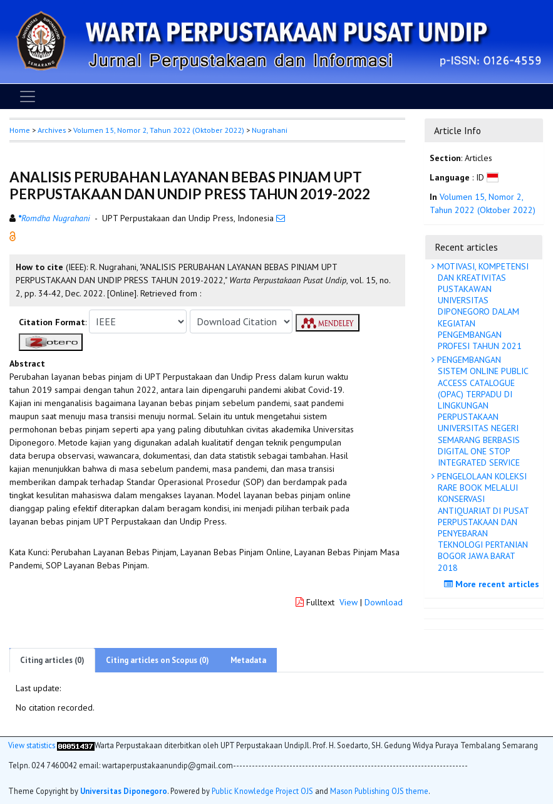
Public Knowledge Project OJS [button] (262, 791)
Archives (52, 130)
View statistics (31, 745)
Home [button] (19, 130)
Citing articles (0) (52, 660)
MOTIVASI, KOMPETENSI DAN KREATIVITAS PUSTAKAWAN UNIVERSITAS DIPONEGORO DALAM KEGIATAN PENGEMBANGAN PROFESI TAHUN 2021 (482, 306)
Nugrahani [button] (269, 130)
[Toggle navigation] (27, 96)
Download (383, 602)
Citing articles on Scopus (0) (157, 660)
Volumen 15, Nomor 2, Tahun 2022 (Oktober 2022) (158, 130)
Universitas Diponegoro (123, 791)
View (348, 602)
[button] (12, 235)
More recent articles (493, 584)
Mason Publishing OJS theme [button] (379, 791)
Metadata (248, 660)
